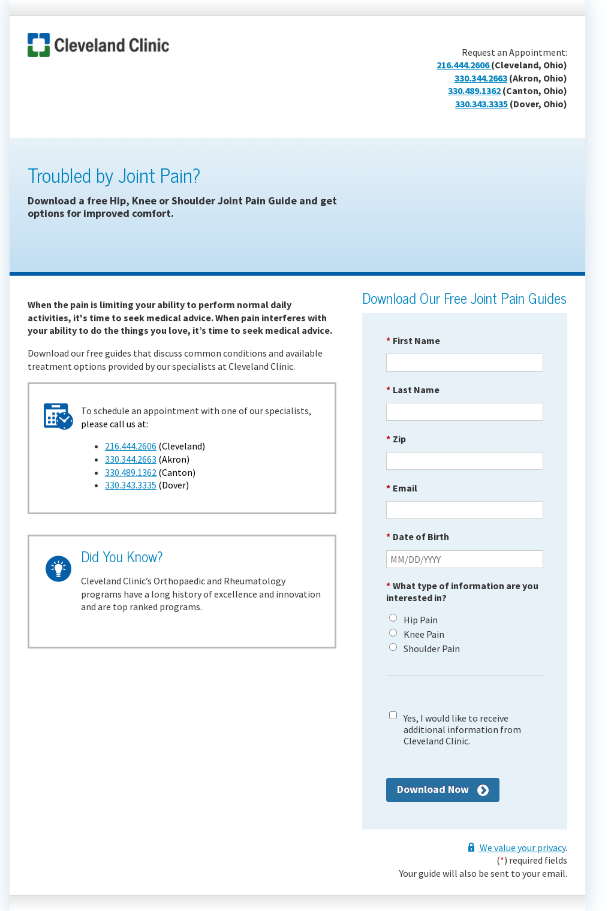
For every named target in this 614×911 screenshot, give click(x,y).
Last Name (413, 390)
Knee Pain (424, 634)
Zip (396, 439)
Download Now (433, 789)
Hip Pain (421, 620)
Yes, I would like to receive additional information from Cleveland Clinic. (462, 730)
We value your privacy (521, 847)
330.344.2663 (481, 78)
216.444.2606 (464, 65)
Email (401, 488)
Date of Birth (417, 536)
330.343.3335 (481, 104)
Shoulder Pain (432, 648)
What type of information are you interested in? (462, 591)
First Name (413, 340)
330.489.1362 (474, 90)
